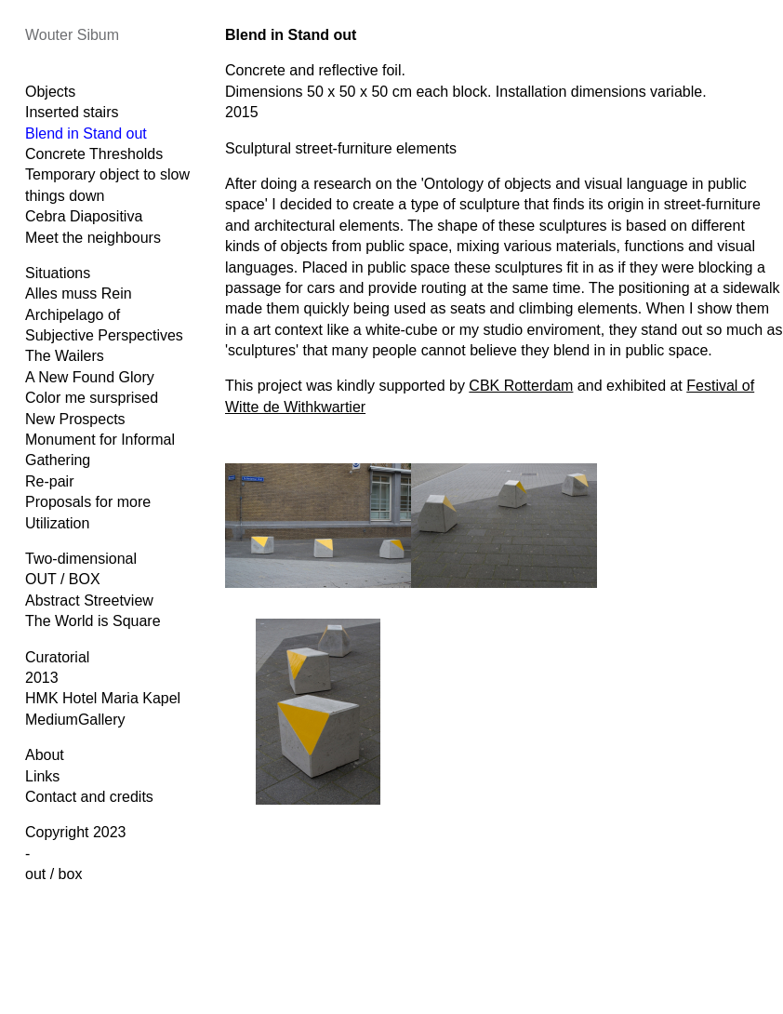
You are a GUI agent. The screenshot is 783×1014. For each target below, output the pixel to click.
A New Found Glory (89, 377)
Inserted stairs (71, 112)
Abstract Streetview (89, 600)
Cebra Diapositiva (83, 216)
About (44, 755)
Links (42, 776)
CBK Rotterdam (521, 386)
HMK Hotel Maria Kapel (102, 698)
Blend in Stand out (86, 133)
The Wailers (64, 356)
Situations (57, 273)
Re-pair (49, 481)
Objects (50, 92)
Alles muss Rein (78, 293)
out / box (53, 874)
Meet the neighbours (93, 238)
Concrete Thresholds (94, 154)
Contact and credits (89, 797)
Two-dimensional (81, 559)
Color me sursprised (91, 398)
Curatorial (57, 657)
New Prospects (75, 419)
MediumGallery (75, 719)
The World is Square (93, 621)
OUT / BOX (62, 579)
